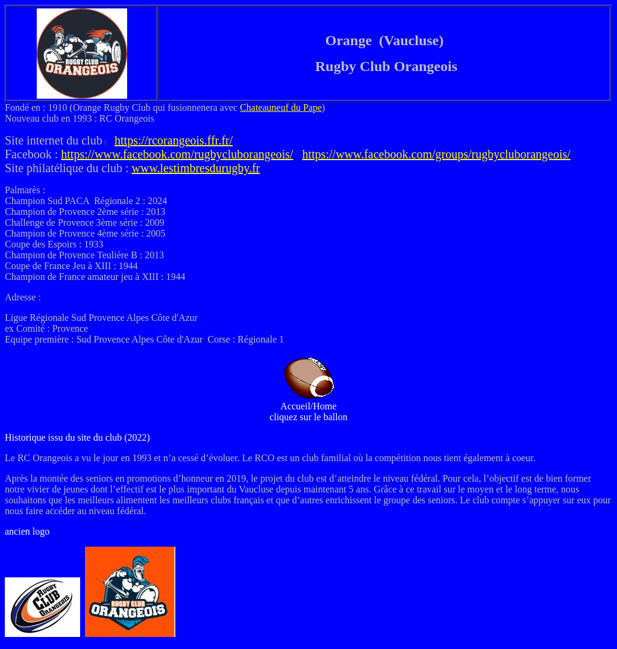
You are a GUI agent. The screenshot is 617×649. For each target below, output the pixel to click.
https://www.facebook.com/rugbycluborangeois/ (177, 154)
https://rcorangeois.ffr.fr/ (173, 140)
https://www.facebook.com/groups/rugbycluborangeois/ (436, 154)
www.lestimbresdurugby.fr (196, 168)
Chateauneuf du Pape (281, 107)
